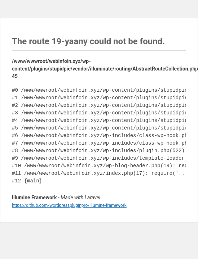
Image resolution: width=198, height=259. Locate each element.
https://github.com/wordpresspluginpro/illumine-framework (69, 205)
